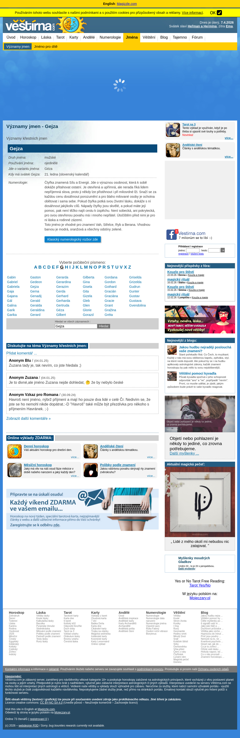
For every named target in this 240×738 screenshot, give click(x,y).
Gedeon (36, 282)
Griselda (135, 277)
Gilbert (61, 315)
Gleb (86, 301)
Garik (11, 310)
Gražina (110, 310)
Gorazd (88, 315)
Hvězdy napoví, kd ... (212, 651)
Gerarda (62, 277)
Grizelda (135, 282)
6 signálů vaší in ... (210, 623)
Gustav (134, 296)
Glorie (87, 310)
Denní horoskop (36, 446)
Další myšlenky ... (184, 453)
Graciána (111, 296)
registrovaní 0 (38, 719)
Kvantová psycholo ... (212, 641)
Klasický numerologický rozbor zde (72, 239)
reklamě (54, 669)
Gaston (35, 277)
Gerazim (62, 287)
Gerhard (62, 296)
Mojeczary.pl (200, 598)
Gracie (109, 301)
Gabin (11, 277)
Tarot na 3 (188, 124)
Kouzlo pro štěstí (180, 272)
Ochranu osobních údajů (213, 669)
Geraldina (37, 310)
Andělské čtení (192, 144)
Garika (12, 315)
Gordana (111, 277)
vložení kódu (197, 253)
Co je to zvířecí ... (210, 646)
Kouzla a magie (196, 275)
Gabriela (13, 287)
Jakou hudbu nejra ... (212, 615)
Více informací (192, 13)
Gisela (87, 287)
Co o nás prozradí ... (211, 654)
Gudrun (134, 287)
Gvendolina (137, 305)
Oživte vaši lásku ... (211, 649)
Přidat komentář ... (21, 353)
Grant (109, 305)
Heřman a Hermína (202, 26)
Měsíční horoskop (38, 465)
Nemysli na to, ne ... (211, 639)
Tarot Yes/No (200, 585)
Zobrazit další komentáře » (28, 418)
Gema (34, 291)
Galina (11, 305)
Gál (9, 301)
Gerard (35, 315)
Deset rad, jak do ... (211, 644)
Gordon (110, 282)
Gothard (110, 287)
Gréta (109, 315)
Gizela (87, 296)
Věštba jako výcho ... (211, 631)
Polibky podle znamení (117, 465)
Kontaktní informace (17, 669)
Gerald (35, 301)
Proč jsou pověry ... (211, 636)
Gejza (34, 287)
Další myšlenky (186, 568)
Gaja (10, 291)
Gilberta (88, 277)
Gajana (12, 296)
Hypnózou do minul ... (212, 633)
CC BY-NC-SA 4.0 (51, 702)
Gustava (135, 301)
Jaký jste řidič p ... (210, 626)
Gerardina (63, 282)
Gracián (110, 291)
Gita (86, 291)
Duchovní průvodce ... (212, 628)
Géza (60, 310)
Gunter (134, 291)
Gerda (60, 291)
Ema (229, 26)
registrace (183, 253)
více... (229, 138)
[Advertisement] (120, 85)
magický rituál (178, 279)
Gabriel (12, 282)
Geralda (36, 305)
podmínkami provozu (150, 669)
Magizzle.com (127, 4)
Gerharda (63, 301)
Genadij (35, 296)
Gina (86, 282)
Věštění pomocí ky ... (212, 618)
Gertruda (62, 305)
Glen (86, 305)
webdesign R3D (28, 725)
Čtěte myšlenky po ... (212, 621)
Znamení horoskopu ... (212, 657)
